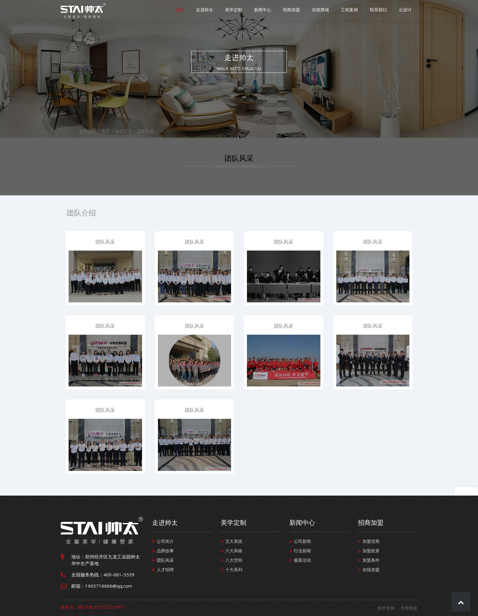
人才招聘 (165, 569)
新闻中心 (274, 10)
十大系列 (233, 569)
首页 (198, 10)
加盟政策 (371, 551)
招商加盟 (300, 10)
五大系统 (233, 541)
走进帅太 (220, 10)
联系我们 (381, 10)
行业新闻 (302, 551)
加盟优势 (371, 541)
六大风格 (233, 551)
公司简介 (165, 541)
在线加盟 (371, 569)
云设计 (406, 10)
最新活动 (302, 560)
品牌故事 (165, 551)
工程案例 (354, 10)
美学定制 (247, 10)
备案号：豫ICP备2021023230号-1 (93, 607)
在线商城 (327, 10)
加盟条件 (371, 560)
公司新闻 (302, 541)
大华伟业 (408, 608)
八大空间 (233, 560)
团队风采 (145, 131)
